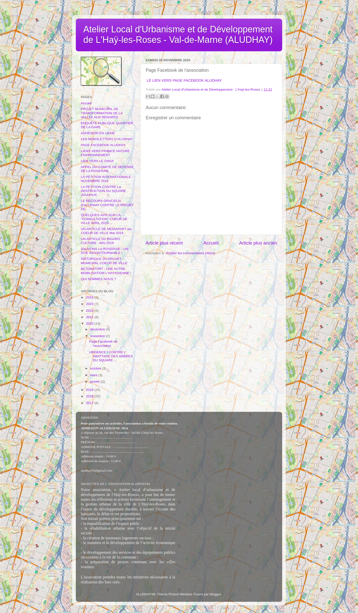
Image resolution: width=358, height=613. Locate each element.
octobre (96, 368)
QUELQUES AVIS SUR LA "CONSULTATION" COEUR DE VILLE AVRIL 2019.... (104, 219)
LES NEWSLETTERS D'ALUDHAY (107, 139)
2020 (90, 323)
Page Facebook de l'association (103, 343)
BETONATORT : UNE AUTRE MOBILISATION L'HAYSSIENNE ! (106, 271)
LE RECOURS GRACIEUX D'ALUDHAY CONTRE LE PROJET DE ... (107, 205)
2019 (90, 390)
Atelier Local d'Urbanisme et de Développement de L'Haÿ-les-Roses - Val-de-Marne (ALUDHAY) (178, 34)
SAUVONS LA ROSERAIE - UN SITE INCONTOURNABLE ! (104, 251)
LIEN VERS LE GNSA (97, 161)
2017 (90, 403)
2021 (90, 317)
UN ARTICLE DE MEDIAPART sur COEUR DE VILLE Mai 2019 (106, 231)
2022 (90, 310)
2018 (90, 396)
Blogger (215, 594)
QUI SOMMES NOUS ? (98, 279)
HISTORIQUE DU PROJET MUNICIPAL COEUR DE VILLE (104, 261)
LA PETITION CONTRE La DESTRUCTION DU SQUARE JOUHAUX (103, 191)
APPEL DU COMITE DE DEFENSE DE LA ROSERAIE (107, 169)
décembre (98, 329)
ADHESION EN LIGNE (98, 133)
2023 (90, 304)
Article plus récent (164, 242)
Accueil (211, 242)
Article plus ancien (258, 242)
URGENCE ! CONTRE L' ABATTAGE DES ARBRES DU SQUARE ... (111, 356)
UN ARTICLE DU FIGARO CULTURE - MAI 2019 (100, 241)
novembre (98, 336)
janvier (95, 381)
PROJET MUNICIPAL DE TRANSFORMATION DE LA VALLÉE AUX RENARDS (102, 113)
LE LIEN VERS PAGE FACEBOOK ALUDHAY (184, 80)
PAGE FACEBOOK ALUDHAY (103, 145)
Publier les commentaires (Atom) (190, 253)
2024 (90, 297)
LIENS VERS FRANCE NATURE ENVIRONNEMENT (105, 153)
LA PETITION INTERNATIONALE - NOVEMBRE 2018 (107, 179)
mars (94, 375)
